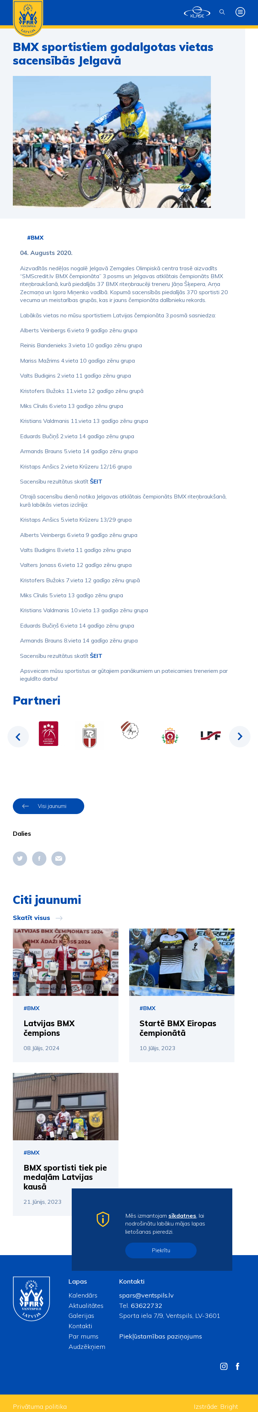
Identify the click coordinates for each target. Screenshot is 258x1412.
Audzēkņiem (87, 1346)
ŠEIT (96, 481)
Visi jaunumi (52, 806)
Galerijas (81, 1315)
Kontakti (80, 1326)
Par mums (83, 1336)
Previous (18, 736)
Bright (229, 1406)
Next (240, 736)
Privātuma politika (40, 1406)
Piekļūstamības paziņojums (160, 1336)
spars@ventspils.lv (146, 1295)
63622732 (145, 1305)
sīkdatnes (182, 1215)
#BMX (35, 237)
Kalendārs (83, 1295)
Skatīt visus (31, 918)
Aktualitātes (86, 1305)
